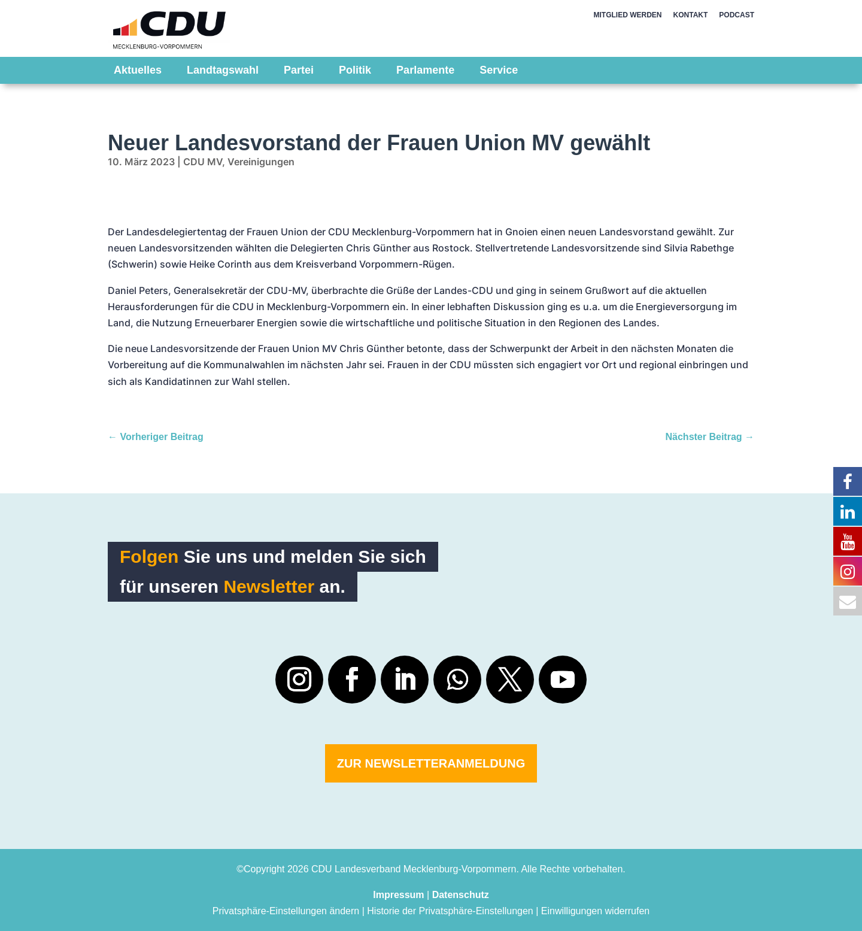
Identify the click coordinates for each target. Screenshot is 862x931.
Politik (355, 70)
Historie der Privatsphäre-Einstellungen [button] (450, 911)
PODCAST (736, 15)
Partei (299, 70)
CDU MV (202, 162)
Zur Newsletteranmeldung (431, 763)
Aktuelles (138, 70)
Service (498, 70)
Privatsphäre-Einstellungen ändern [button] (286, 911)
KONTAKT (690, 15)
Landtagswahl (223, 70)
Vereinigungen (261, 162)
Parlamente (425, 70)
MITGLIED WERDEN (628, 15)
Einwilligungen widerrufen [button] (595, 911)
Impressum (398, 895)
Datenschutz (460, 895)
